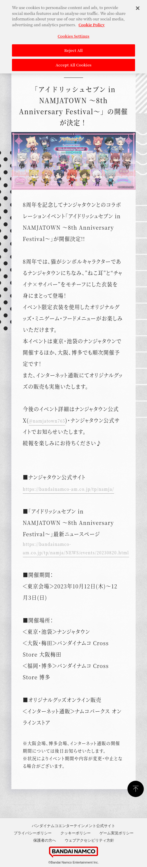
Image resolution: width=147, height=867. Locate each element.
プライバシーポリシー (33, 833)
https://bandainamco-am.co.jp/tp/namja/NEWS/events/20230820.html (76, 548)
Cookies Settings (74, 33)
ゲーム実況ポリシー (116, 833)
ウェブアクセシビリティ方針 (89, 840)
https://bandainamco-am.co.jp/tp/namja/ (68, 489)
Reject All (73, 48)
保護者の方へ (44, 840)
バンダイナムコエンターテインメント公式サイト (73, 826)
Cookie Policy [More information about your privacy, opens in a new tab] (91, 22)
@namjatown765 (47, 421)
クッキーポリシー (75, 833)
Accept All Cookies (73, 62)
